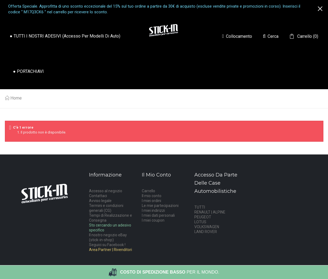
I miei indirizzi (153, 210)
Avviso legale (100, 201)
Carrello (148, 191)
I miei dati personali (158, 215)
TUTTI (199, 207)
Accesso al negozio (105, 191)
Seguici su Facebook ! (107, 245)
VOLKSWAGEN (206, 227)
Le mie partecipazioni (160, 205)
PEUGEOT (202, 217)
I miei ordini (151, 201)
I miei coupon (153, 220)
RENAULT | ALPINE (209, 212)
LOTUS (200, 222)
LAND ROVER (205, 232)
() (307, 36)
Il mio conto (151, 196)
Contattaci (98, 196)
